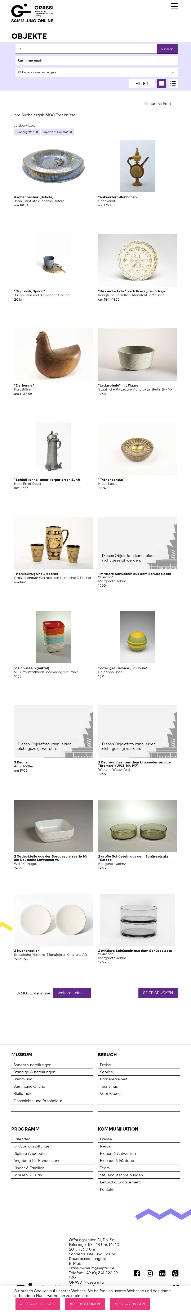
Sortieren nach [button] (97, 60)
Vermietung (110, 1093)
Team (105, 1167)
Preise (105, 1064)
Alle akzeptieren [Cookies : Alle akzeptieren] (37, 1304)
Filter (142, 83)
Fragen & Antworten (118, 1153)
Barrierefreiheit (114, 1079)
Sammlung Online (29, 1086)
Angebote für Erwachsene (37, 1160)
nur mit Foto (160, 103)
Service (106, 1072)
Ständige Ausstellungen (34, 1072)
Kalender (21, 1139)
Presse (106, 1139)
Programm (25, 1129)
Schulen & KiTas (27, 1175)
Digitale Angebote (29, 1153)
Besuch (107, 1054)
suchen (167, 49)
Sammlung (22, 1079)
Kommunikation (118, 1129)
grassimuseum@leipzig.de (92, 1268)
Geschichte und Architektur (37, 1100)
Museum (21, 1054)
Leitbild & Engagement (120, 1182)
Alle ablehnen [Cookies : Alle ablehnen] (85, 1304)
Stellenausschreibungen (121, 1175)
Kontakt (107, 1189)
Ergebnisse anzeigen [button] (97, 72)
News (105, 1146)
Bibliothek (22, 1093)
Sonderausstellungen (32, 1064)
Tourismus (109, 1086)
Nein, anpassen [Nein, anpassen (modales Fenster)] (129, 1304)
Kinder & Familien (29, 1167)
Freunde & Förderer (117, 1160)
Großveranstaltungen (32, 1146)
